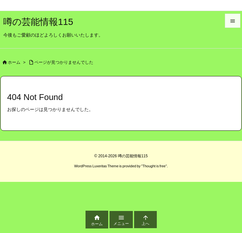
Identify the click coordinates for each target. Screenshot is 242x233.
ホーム (14, 62)
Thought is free (154, 166)
